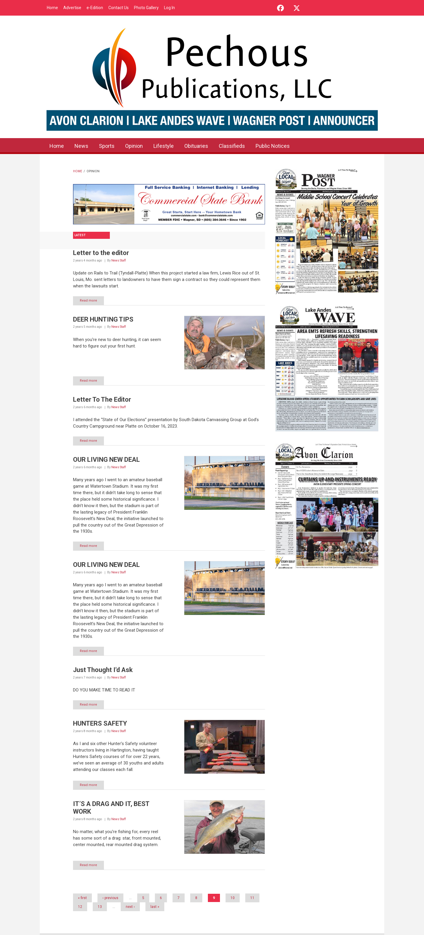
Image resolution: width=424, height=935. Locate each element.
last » (154, 907)
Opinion (134, 146)
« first (82, 898)
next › (130, 907)
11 (252, 898)
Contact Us (118, 7)
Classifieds (232, 146)
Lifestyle (163, 146)
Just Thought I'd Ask (103, 669)
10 (233, 898)
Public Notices (273, 146)
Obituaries (196, 146)
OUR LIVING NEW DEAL (106, 459)
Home (52, 7)
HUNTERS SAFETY (100, 723)
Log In (169, 7)
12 (80, 907)
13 (100, 907)
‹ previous (110, 898)
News (81, 146)
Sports (107, 146)
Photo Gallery (146, 7)
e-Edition (95, 7)
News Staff (118, 260)
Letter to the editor (101, 252)
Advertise (72, 7)
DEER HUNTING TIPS (103, 319)
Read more (88, 300)
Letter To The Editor (102, 399)
